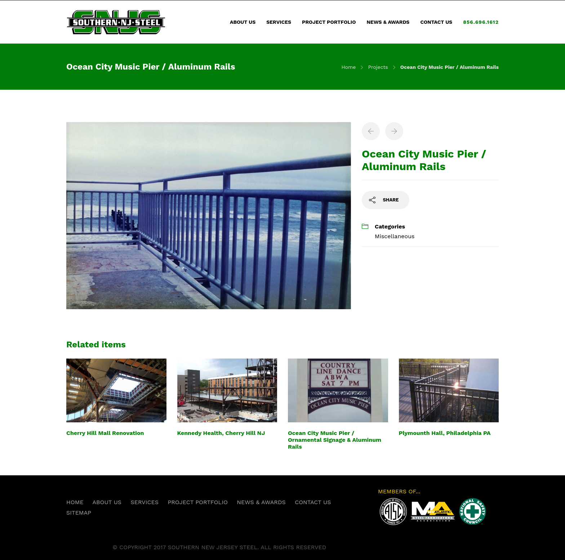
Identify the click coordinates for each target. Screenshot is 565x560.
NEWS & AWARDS (387, 22)
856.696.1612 (481, 22)
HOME (75, 502)
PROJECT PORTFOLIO (329, 22)
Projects (378, 67)
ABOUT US (242, 22)
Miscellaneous (394, 236)
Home (348, 67)
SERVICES (278, 22)
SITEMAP (78, 512)
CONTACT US (436, 22)
